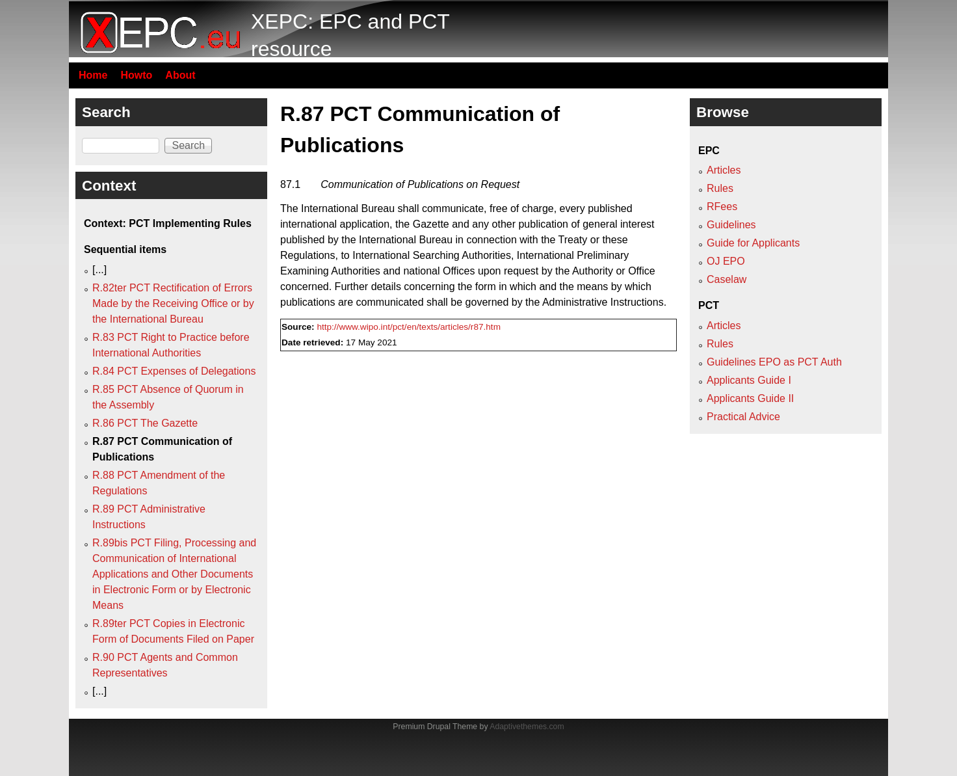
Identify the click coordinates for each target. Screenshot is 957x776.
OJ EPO (726, 261)
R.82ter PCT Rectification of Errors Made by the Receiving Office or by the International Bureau (173, 303)
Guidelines (731, 224)
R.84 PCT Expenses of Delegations (174, 371)
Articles (724, 170)
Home (93, 75)
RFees (722, 206)
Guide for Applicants (753, 242)
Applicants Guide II (750, 398)
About (180, 75)
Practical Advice (743, 416)
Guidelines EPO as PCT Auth (774, 362)
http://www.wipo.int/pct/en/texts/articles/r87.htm (409, 327)
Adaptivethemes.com (527, 726)
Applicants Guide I (749, 380)
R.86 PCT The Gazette (145, 423)
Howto (136, 75)
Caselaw (726, 279)
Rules (720, 188)
